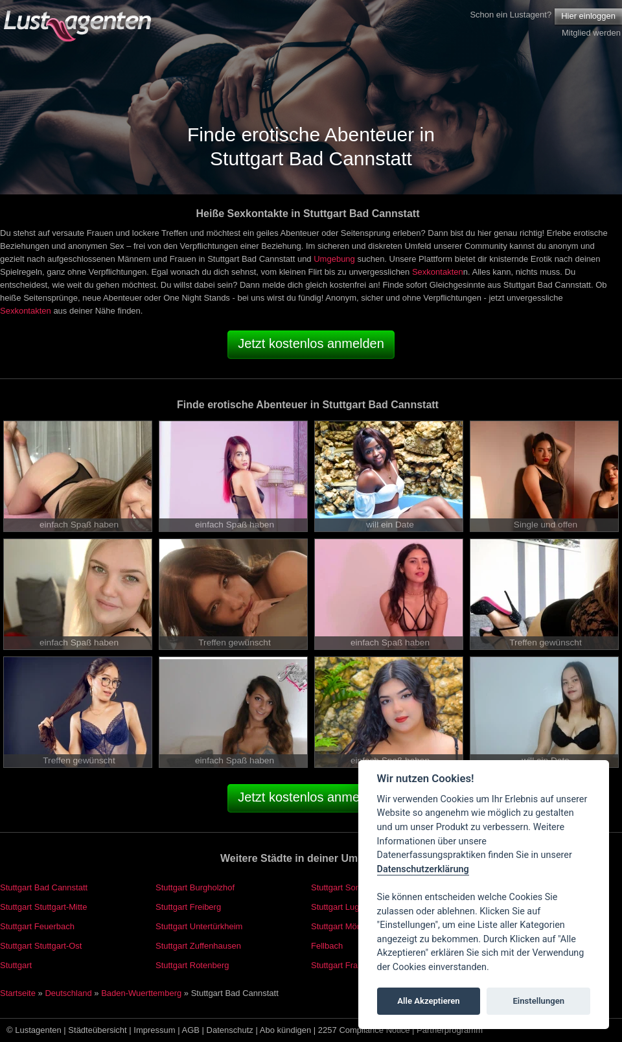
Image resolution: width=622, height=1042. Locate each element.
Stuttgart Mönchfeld (347, 926)
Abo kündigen (286, 1030)
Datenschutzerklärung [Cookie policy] (423, 869)
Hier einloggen (588, 16)
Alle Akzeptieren (428, 1001)
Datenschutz (230, 1030)
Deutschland (68, 993)
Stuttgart (16, 965)
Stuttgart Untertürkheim (199, 926)
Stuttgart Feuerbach (37, 926)
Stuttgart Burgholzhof (195, 887)
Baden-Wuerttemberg (141, 993)
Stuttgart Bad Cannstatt (43, 887)
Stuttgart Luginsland (348, 907)
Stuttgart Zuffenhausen (198, 946)
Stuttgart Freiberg (188, 907)
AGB (191, 1030)
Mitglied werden (591, 33)
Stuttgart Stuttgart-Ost (41, 946)
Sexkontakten (437, 272)
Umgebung (334, 259)
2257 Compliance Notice (364, 1030)
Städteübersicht (97, 1030)
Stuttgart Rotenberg (192, 965)
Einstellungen (538, 1001)
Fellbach (327, 946)
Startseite (18, 993)
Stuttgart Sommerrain (351, 887)
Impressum (154, 1030)
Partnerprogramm (450, 1030)
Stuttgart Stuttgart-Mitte (43, 907)
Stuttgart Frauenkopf (349, 965)
